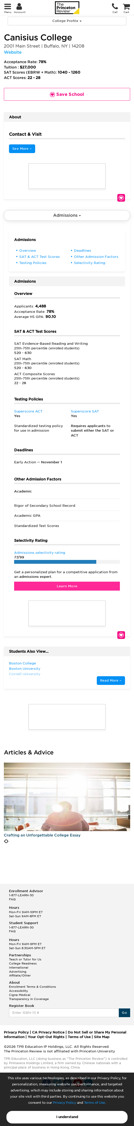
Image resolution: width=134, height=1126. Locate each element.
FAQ (12, 899)
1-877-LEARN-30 (21, 895)
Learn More (67, 586)
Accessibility (18, 991)
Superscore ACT (28, 411)
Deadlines (82, 250)
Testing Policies (32, 263)
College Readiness (23, 963)
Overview (27, 250)
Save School (121, 198)
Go (124, 1013)
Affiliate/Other (20, 975)
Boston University (24, 669)
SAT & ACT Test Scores (39, 257)
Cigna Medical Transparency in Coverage (29, 997)
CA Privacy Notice (48, 1032)
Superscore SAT (85, 411)
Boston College (22, 663)
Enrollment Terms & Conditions (32, 987)
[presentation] (5, 841)
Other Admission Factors (96, 257)
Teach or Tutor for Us (25, 959)
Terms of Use (94, 1103)
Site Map (101, 1037)
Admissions (67, 215)
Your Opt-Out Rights (46, 1037)
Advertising (17, 971)
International (18, 967)
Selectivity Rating (89, 263)
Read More (111, 680)
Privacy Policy (64, 1103)
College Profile (66, 21)
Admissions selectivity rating (39, 553)
